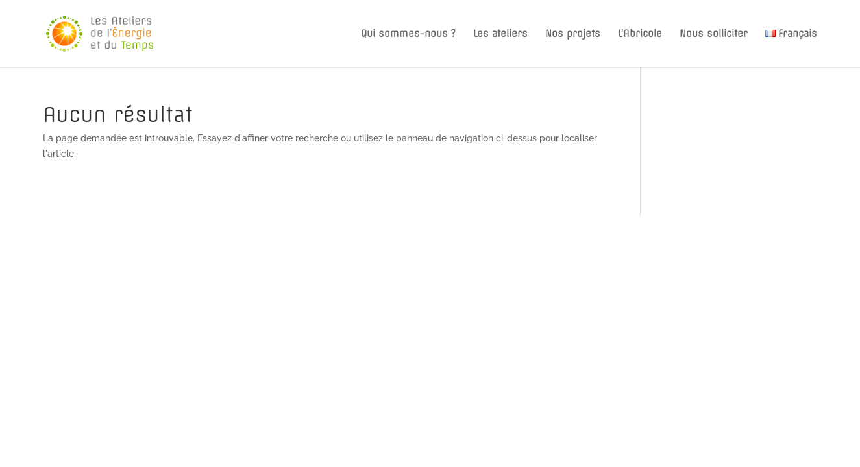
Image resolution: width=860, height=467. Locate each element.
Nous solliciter (714, 34)
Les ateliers (500, 34)
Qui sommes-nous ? (408, 34)
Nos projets (572, 34)
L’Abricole (640, 34)
